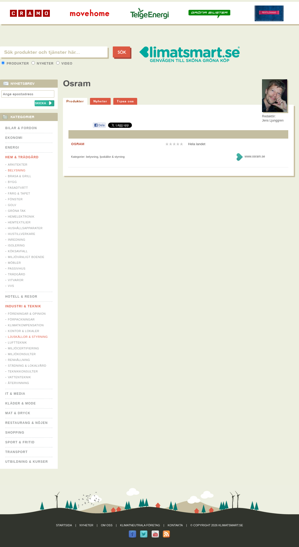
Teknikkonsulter (23, 371)
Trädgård (16, 274)
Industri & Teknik (23, 306)
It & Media (15, 394)
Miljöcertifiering (23, 348)
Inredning (16, 239)
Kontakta (175, 525)
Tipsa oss (125, 101)
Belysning (16, 170)
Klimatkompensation (26, 325)
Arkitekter (18, 164)
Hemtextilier (19, 222)
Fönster (15, 199)
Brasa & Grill (19, 176)
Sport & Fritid (20, 442)
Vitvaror (16, 280)
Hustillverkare (21, 233)
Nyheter (43, 63)
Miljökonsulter (22, 354)
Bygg (12, 181)
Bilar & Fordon (21, 128)
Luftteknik (17, 342)
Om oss (107, 525)
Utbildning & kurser (26, 462)
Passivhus (16, 268)
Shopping (14, 432)
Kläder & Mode (20, 403)
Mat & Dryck (17, 413)
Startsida (64, 525)
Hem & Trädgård (22, 157)
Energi (12, 147)
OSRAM (77, 144)
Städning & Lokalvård (27, 365)
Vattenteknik (19, 377)
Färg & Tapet (19, 193)
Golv (12, 205)
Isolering (16, 245)
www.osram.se (254, 156)
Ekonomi (14, 138)
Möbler (14, 262)
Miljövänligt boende (26, 257)
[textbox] (54, 51)
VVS (11, 285)
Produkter (15, 63)
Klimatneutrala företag (140, 525)
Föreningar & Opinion (27, 313)
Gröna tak (17, 210)
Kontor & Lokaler (23, 331)
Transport (16, 452)
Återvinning (18, 383)
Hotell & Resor (21, 296)
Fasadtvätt (18, 187)
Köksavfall (18, 251)
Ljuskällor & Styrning (28, 336)
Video (64, 63)
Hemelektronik (21, 216)
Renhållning (19, 359)
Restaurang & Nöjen (26, 423)
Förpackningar (21, 319)
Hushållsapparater (25, 228)
